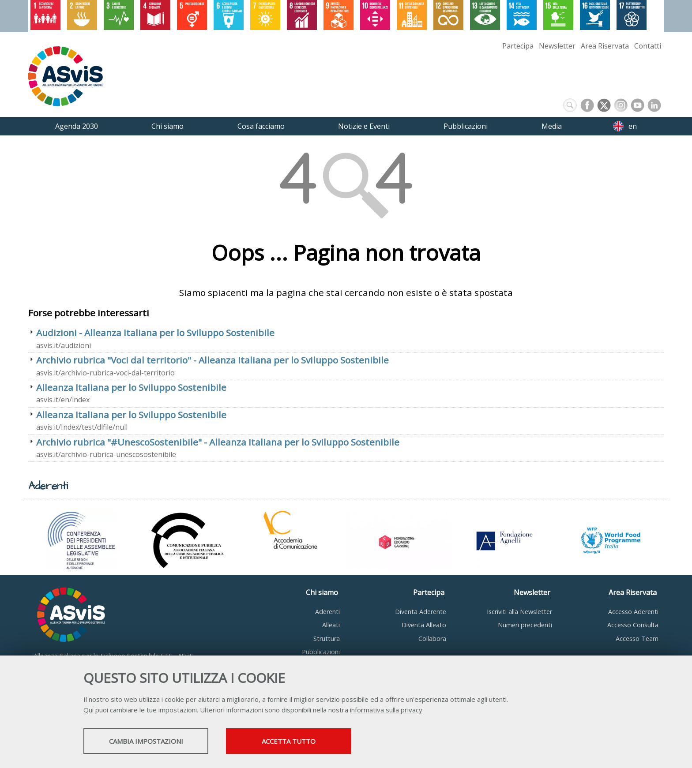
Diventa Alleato (424, 625)
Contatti (647, 46)
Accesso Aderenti (633, 611)
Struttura (326, 638)
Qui (88, 710)
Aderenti (327, 611)
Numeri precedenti (525, 625)
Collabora (432, 638)
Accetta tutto (312, 742)
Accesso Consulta (632, 625)
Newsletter (557, 46)
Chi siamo (322, 592)
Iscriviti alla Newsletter (519, 611)
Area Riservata (605, 46)
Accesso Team (637, 638)
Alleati (331, 625)
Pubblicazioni (321, 652)
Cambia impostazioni (153, 742)
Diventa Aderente (420, 611)
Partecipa (518, 46)
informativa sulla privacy (386, 710)
